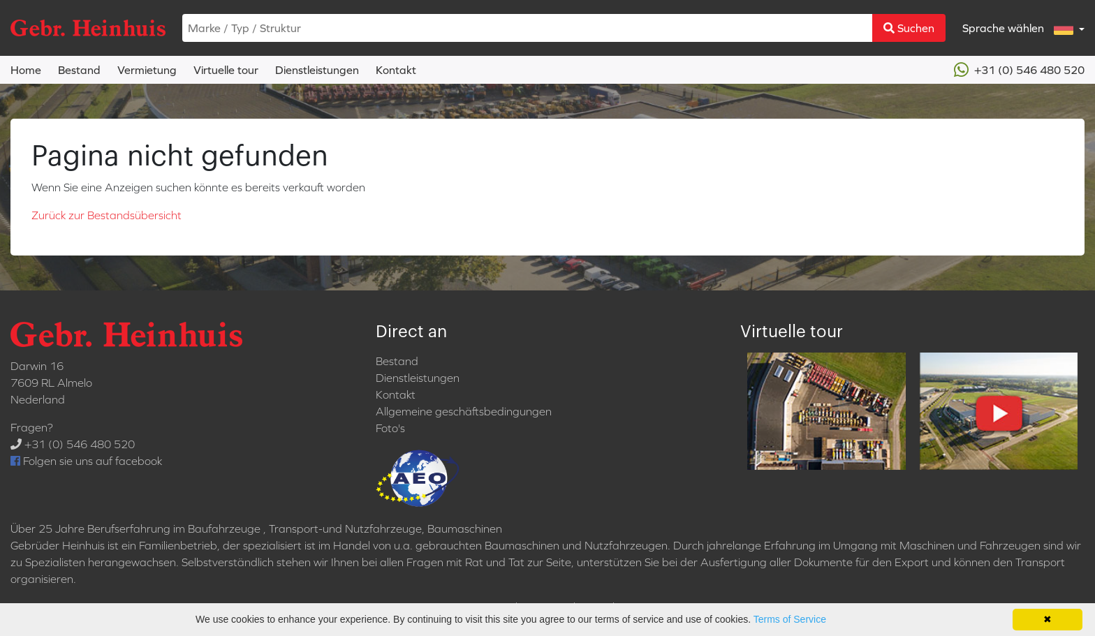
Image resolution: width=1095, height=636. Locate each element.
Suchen (908, 28)
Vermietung (147, 70)
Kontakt (396, 70)
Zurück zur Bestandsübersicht (106, 215)
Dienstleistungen (317, 70)
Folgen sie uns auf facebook (86, 460)
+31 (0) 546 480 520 (1019, 69)
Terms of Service (790, 619)
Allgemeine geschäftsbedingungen (464, 411)
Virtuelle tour (225, 70)
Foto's (390, 428)
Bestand (79, 70)
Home (25, 70)
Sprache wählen (1019, 28)
